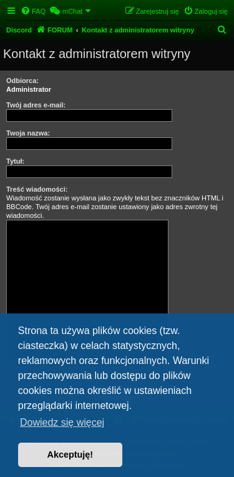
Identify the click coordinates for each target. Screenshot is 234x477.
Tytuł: (15, 161)
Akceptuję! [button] (70, 455)
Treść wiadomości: (36, 189)
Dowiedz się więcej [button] (62, 422)
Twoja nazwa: (28, 133)
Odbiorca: (22, 80)
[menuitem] (33, 11)
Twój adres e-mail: (36, 105)
